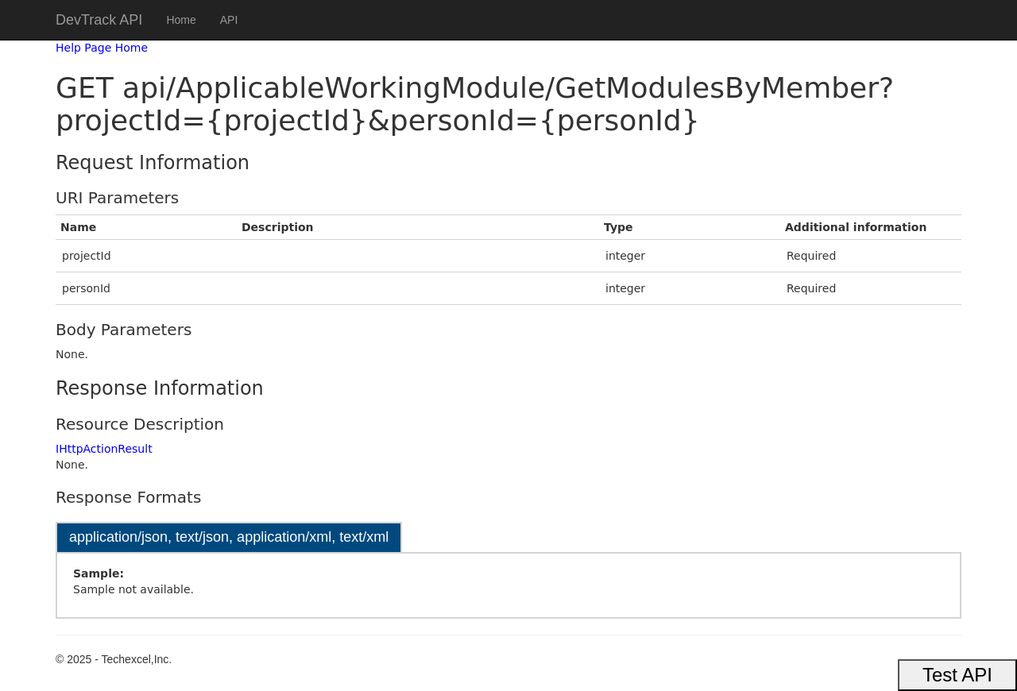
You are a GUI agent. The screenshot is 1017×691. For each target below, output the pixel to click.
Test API (957, 674)
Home (180, 20)
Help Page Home (102, 47)
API (229, 20)
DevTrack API (99, 20)
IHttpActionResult (104, 448)
